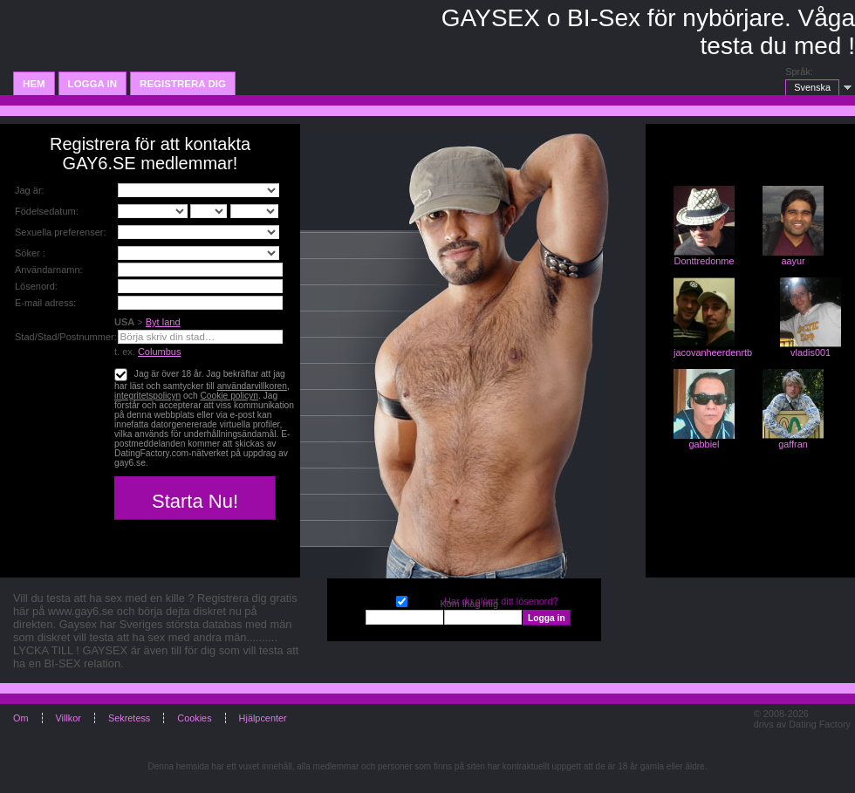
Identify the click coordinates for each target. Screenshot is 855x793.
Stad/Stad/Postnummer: (66, 337)
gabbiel (703, 444)
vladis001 (810, 352)
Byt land (163, 322)
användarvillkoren (252, 386)
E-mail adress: (45, 302)
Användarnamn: (49, 269)
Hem (34, 84)
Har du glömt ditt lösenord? (501, 601)
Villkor (68, 718)
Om (21, 718)
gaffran (793, 444)
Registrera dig (183, 84)
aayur (792, 261)
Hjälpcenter (263, 718)
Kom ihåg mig (402, 600)
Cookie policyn (229, 395)
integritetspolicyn (147, 395)
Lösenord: (36, 286)
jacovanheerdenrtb (713, 352)
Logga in (93, 84)
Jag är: (29, 190)
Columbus (159, 351)
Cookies (194, 718)
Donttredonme (704, 261)
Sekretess (129, 718)
